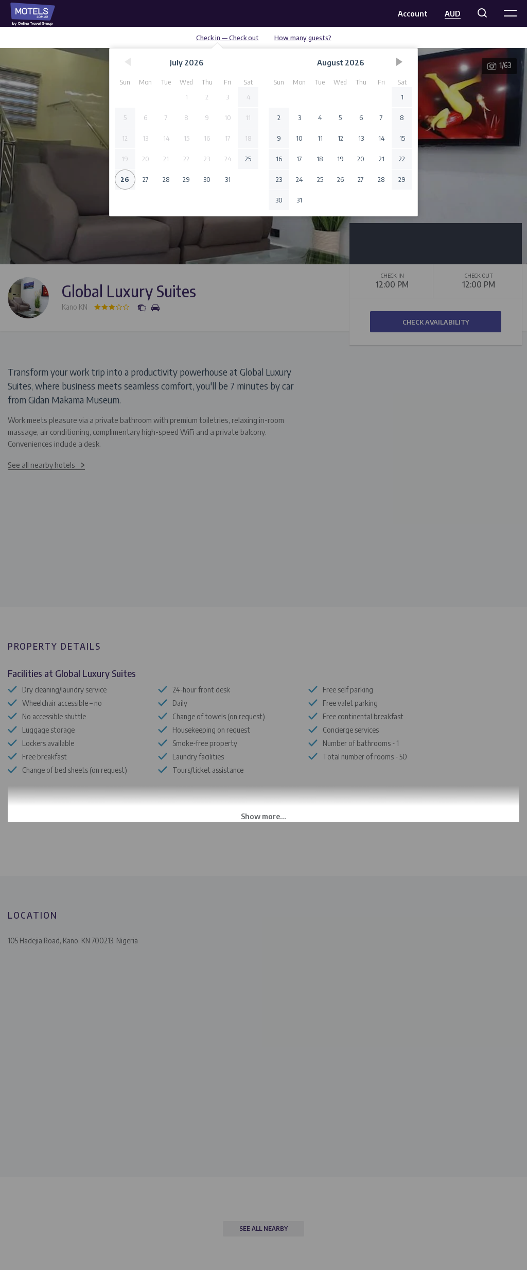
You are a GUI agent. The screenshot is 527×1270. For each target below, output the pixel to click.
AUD (453, 13)
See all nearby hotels (41, 464)
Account (413, 13)
